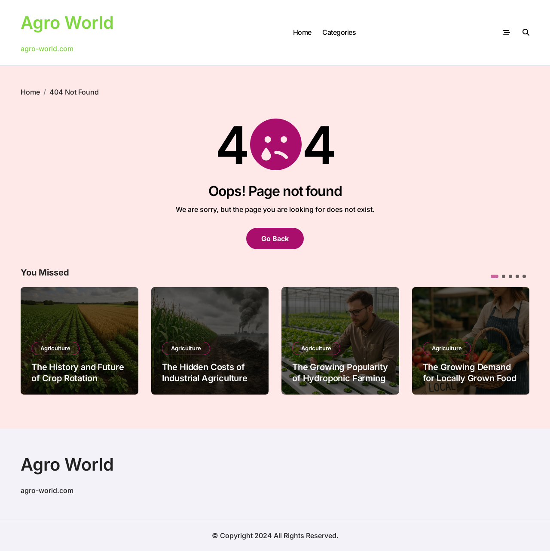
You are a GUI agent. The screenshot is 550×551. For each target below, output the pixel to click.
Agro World (67, 22)
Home (302, 32)
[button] (494, 276)
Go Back (275, 238)
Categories (339, 32)
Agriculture (55, 348)
